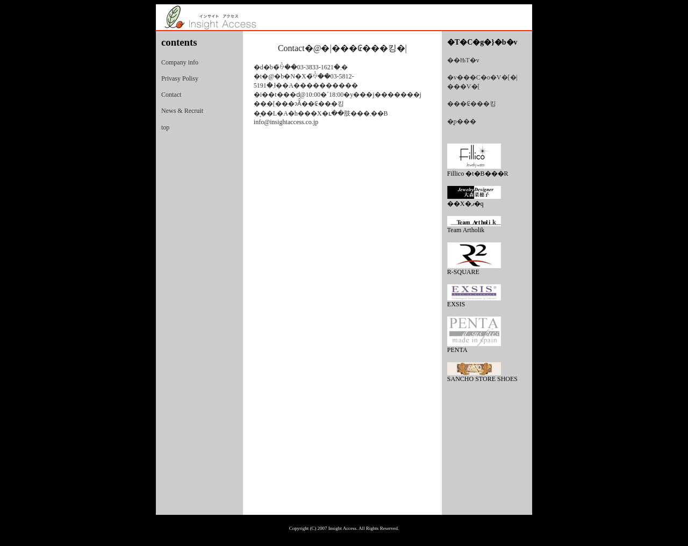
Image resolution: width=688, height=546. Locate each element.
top (165, 127)
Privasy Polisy (179, 78)
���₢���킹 (471, 103)
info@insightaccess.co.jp (286, 122)
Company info (179, 62)
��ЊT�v (463, 60)
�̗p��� (461, 121)
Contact (171, 94)
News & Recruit (182, 110)
